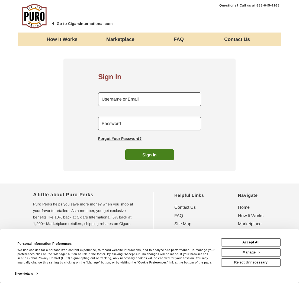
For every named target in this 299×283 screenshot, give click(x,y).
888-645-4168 (267, 5)
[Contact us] (237, 39)
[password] (149, 123)
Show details (23, 273)
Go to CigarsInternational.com (84, 23)
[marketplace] (120, 39)
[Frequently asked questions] (179, 39)
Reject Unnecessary (251, 262)
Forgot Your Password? (120, 138)
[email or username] (149, 99)
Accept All (250, 242)
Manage (251, 252)
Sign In (149, 155)
